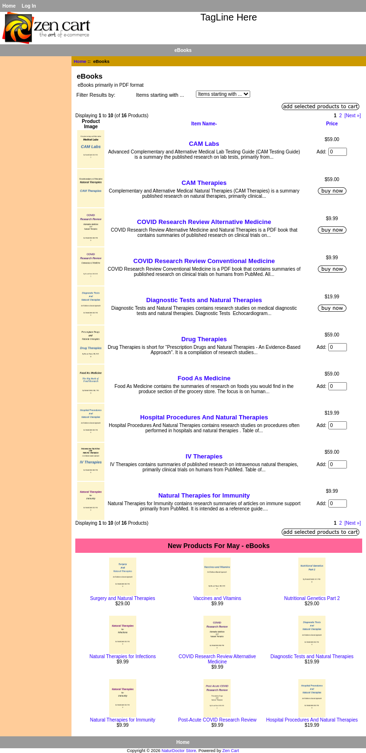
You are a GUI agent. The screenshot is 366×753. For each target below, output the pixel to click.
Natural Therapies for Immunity (204, 495)
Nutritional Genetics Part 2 (312, 598)
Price (331, 123)
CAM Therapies (204, 182)
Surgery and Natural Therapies (122, 598)
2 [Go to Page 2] (340, 115)
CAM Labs (204, 143)
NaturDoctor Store (179, 750)
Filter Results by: (95, 95)
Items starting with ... (160, 95)
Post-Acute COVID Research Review (217, 719)
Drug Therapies (204, 339)
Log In (29, 6)
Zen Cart (231, 750)
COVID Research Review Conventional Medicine (204, 261)
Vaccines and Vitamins (217, 598)
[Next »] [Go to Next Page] (353, 115)
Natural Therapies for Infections (123, 656)
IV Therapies (204, 456)
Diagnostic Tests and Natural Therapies (204, 300)
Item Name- (204, 123)
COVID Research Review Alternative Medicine (204, 221)
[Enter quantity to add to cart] (337, 152)
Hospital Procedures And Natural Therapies (204, 417)
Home (9, 6)
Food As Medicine (204, 378)
